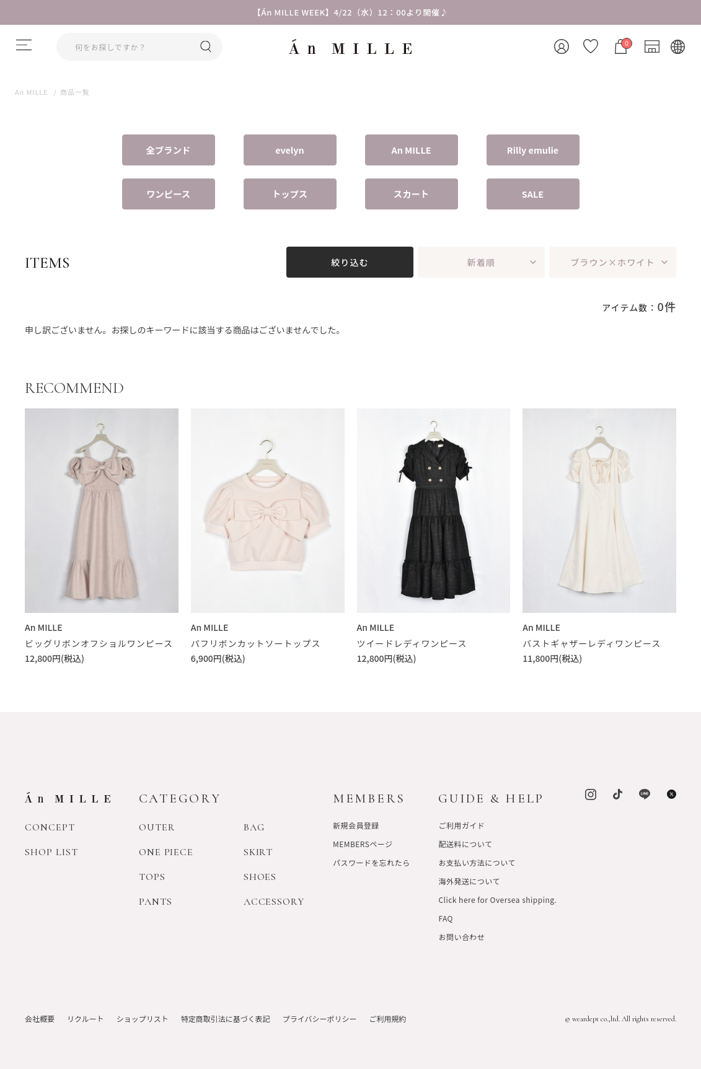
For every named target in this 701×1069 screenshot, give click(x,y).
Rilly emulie (532, 149)
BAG (254, 827)
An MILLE (411, 149)
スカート (411, 193)
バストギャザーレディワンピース (591, 643)
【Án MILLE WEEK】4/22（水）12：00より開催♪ (351, 12)
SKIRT (258, 852)
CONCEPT (50, 827)
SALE (533, 193)
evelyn (289, 149)
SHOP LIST (51, 852)
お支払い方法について (476, 862)
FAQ (445, 918)
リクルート (85, 1018)
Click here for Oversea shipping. (497, 899)
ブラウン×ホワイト (612, 262)
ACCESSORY (274, 901)
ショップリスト (143, 1018)
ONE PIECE (166, 852)
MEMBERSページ (363, 843)
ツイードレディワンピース (412, 643)
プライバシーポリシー (320, 1018)
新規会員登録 (356, 825)
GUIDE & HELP (491, 798)
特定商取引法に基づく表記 (225, 1018)
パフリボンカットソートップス (256, 643)
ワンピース (168, 193)
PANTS (155, 901)
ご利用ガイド (461, 825)
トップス (289, 193)
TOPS (152, 877)
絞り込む (349, 262)
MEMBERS (369, 798)
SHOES (260, 877)
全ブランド (168, 149)
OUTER (157, 827)
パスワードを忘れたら (371, 862)
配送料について (465, 843)
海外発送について (469, 881)
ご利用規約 (387, 1018)
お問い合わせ (461, 936)
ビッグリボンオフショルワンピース (99, 643)
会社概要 (40, 1018)
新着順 (481, 262)
